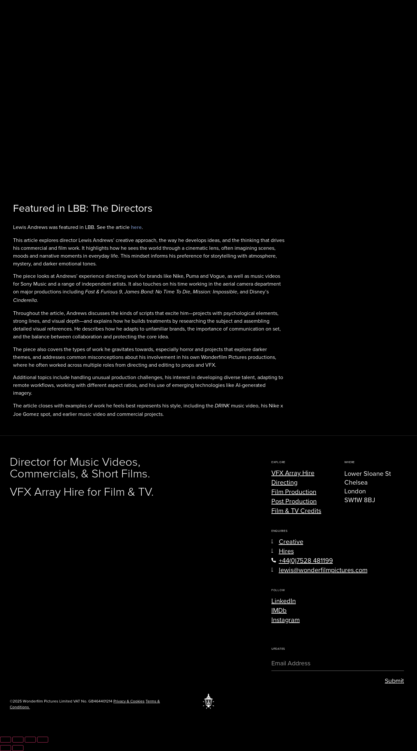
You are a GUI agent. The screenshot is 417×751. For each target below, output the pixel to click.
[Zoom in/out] (5, 740)
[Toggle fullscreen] (17, 740)
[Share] (30, 740)
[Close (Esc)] (42, 740)
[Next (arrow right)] (17, 748)
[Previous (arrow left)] (5, 748)
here (136, 227)
